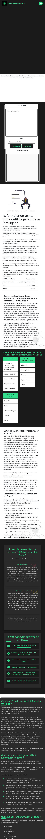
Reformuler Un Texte (13, 3)
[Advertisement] (22, 101)
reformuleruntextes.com (24, 620)
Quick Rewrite (17, 155)
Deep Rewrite (28, 155)
